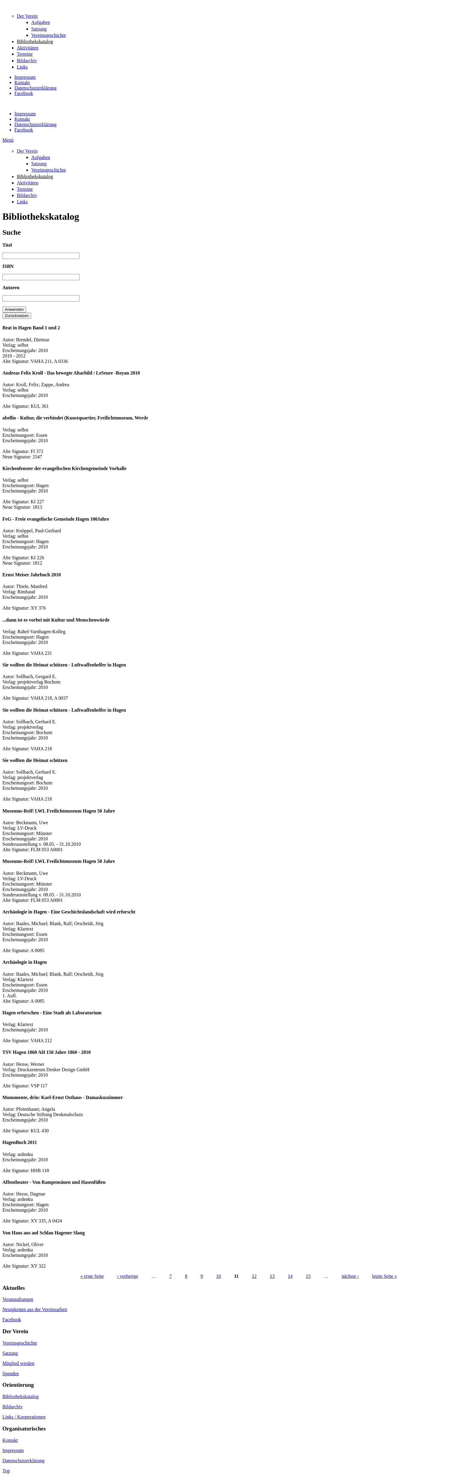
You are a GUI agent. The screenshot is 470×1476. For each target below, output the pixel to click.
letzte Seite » (384, 1276)
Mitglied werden (18, 1363)
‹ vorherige (127, 1276)
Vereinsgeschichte (48, 35)
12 (254, 1276)
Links (22, 66)
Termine (25, 54)
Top (6, 1470)
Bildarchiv (27, 60)
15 (308, 1276)
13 (272, 1276)
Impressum (25, 77)
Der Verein (27, 16)
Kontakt (22, 82)
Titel (7, 245)
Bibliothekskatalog (35, 41)
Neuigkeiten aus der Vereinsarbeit (34, 1309)
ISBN (7, 266)
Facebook (23, 93)
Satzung (39, 28)
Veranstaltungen (17, 1299)
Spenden (10, 1373)
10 (218, 1276)
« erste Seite (92, 1276)
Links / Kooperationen (24, 1416)
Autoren (10, 287)
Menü (7, 140)
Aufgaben (40, 22)
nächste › (350, 1276)
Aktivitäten (27, 47)
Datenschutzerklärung (35, 87)
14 (290, 1276)
